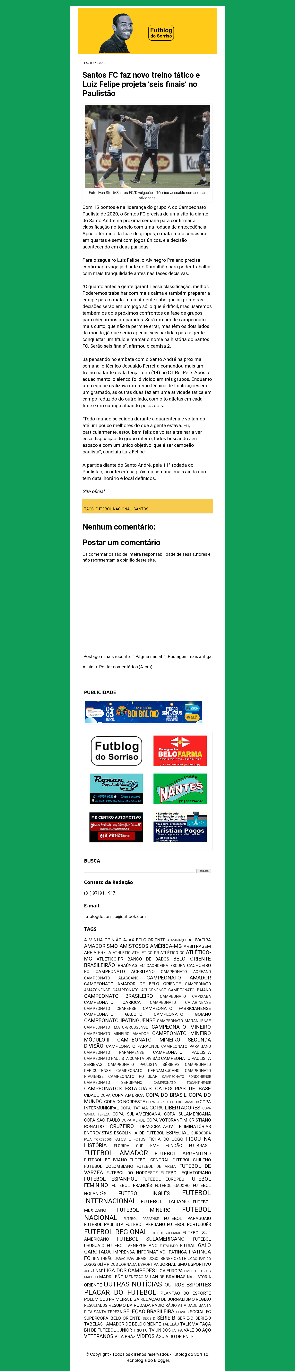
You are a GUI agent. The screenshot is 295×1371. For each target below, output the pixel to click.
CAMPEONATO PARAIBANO (186, 1046)
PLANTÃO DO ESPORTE (186, 1293)
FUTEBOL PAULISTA (104, 1224)
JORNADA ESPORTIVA (138, 1264)
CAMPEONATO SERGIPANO (113, 1082)
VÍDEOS (145, 1336)
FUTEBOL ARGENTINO (183, 1153)
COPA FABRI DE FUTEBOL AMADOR (172, 1102)
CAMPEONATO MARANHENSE (184, 1021)
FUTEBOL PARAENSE (141, 1219)
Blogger (161, 1360)
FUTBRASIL (200, 1145)
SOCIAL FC (200, 1311)
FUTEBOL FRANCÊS (132, 1185)
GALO (204, 1245)
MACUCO (91, 1277)
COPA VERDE (133, 1120)
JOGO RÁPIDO (199, 1259)
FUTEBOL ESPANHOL (110, 1179)
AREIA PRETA (97, 952)
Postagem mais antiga (190, 656)
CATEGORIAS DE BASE (183, 1088)
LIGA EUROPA (169, 1270)
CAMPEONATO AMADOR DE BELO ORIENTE (132, 983)
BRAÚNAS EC (131, 965)
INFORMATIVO (151, 1252)
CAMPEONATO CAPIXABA (185, 996)
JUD (87, 1271)
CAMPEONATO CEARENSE (110, 1008)
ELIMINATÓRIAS (195, 1126)
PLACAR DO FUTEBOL (120, 1292)
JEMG (141, 1258)
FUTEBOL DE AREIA (156, 1166)
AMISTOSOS (134, 946)
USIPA (177, 1330)
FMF (154, 1145)
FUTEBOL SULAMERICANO (151, 1239)
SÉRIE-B (166, 1318)
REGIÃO (203, 1299)
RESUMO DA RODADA (129, 1305)
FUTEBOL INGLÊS (143, 1193)
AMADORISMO (101, 946)
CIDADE (91, 1095)
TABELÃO (170, 1324)
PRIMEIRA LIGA (124, 1299)
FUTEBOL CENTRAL (149, 1159)
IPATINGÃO (103, 1258)
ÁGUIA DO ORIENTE (175, 1336)
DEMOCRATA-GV (156, 1126)
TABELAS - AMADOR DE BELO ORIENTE (122, 1324)
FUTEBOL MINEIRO (144, 1210)
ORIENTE (93, 1285)
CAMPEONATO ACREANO (186, 971)
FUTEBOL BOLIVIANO (105, 1159)
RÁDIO (158, 1305)
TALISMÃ (189, 1324)
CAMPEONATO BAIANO (189, 990)
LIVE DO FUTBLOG (197, 1271)
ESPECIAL (177, 1133)
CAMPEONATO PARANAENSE (114, 1052)
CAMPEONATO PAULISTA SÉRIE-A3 (143, 1064)
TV (151, 1330)
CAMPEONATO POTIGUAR (133, 1076)
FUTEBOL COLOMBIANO (108, 1166)
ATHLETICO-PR (145, 953)
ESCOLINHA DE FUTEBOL (139, 1133)
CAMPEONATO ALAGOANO (111, 978)
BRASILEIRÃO (99, 965)
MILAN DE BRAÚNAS (165, 1276)
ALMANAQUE (177, 940)
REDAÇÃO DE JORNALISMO (167, 1299)
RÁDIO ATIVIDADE (181, 1305)
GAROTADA (97, 1252)
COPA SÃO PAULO (102, 1120)
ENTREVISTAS (98, 1133)
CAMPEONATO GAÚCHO (113, 1014)
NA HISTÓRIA (199, 1277)
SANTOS (141, 509)
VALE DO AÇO (197, 1330)
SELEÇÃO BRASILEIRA (149, 1311)
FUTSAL (187, 1245)
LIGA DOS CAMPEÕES (129, 1270)
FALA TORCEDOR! (98, 1139)
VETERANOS (98, 1336)
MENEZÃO (134, 1277)
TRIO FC (140, 1330)
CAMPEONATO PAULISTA (182, 1052)
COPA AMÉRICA (128, 1095)
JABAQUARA (124, 1259)
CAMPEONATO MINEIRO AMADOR (116, 1034)
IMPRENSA (124, 1252)
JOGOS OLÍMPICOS (101, 1264)
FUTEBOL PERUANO (145, 1224)
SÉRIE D (149, 1318)
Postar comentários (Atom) (125, 666)
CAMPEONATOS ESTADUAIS (118, 1088)
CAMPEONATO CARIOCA (112, 1002)
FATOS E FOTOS (130, 1139)
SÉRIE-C (185, 1318)
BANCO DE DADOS (148, 959)
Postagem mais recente (106, 656)
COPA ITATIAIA (134, 1108)
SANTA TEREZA (108, 1312)
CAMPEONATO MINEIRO (181, 1027)
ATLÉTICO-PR (110, 959)
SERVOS (182, 1312)
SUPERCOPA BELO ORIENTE (112, 1318)
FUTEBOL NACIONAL (113, 509)
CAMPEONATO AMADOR (178, 978)
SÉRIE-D (203, 1318)
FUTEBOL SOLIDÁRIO (166, 1233)
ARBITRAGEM (197, 946)
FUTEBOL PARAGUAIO (187, 1218)
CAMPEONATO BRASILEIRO (118, 996)
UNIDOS (163, 1330)
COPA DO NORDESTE (124, 1101)
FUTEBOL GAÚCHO (172, 1185)
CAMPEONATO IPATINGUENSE (119, 1020)
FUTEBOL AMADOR (116, 1153)
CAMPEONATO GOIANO (182, 1014)
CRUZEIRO (122, 1126)
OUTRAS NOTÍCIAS (133, 1284)
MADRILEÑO (111, 1276)
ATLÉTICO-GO (172, 953)
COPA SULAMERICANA (187, 1114)
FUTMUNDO (169, 1246)
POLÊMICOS (96, 1299)
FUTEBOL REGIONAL (116, 1232)
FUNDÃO (174, 1145)
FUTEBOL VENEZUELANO (132, 1245)
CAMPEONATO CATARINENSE (180, 1002)
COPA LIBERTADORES (174, 1108)
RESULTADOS (95, 1305)
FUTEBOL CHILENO (191, 1159)
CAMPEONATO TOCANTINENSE (182, 1083)
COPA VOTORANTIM (167, 1120)
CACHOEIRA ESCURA (166, 965)
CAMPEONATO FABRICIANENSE (177, 1008)
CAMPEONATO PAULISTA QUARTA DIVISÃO (122, 1058)
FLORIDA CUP (128, 1146)
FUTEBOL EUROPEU (163, 1179)
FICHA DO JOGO (165, 1139)
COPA (105, 1095)
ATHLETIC (122, 953)
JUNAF (97, 1271)
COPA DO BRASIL (166, 1095)
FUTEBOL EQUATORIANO (186, 1172)
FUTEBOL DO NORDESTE (132, 1172)
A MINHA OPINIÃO (103, 939)
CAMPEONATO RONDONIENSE (186, 1077)
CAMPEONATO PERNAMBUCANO (147, 1070)
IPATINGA (177, 1252)
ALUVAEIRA (199, 939)
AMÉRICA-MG (166, 946)
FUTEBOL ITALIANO (165, 1202)
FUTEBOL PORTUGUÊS (189, 1224)
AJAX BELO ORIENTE (144, 939)
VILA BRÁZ (125, 1336)
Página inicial (148, 656)
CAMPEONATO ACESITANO (125, 971)
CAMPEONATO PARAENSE (132, 1046)
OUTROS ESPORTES (187, 1285)
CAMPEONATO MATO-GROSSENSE (116, 1027)
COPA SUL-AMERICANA (137, 1114)
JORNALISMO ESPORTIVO (185, 1264)
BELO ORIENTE (192, 959)
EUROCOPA (201, 1133)
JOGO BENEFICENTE (167, 1258)
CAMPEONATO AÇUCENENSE (139, 990)
